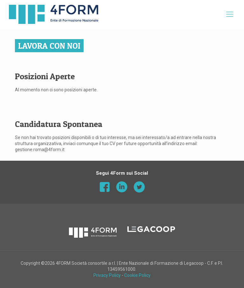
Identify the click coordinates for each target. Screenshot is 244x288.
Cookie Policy (137, 275)
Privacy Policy (107, 275)
